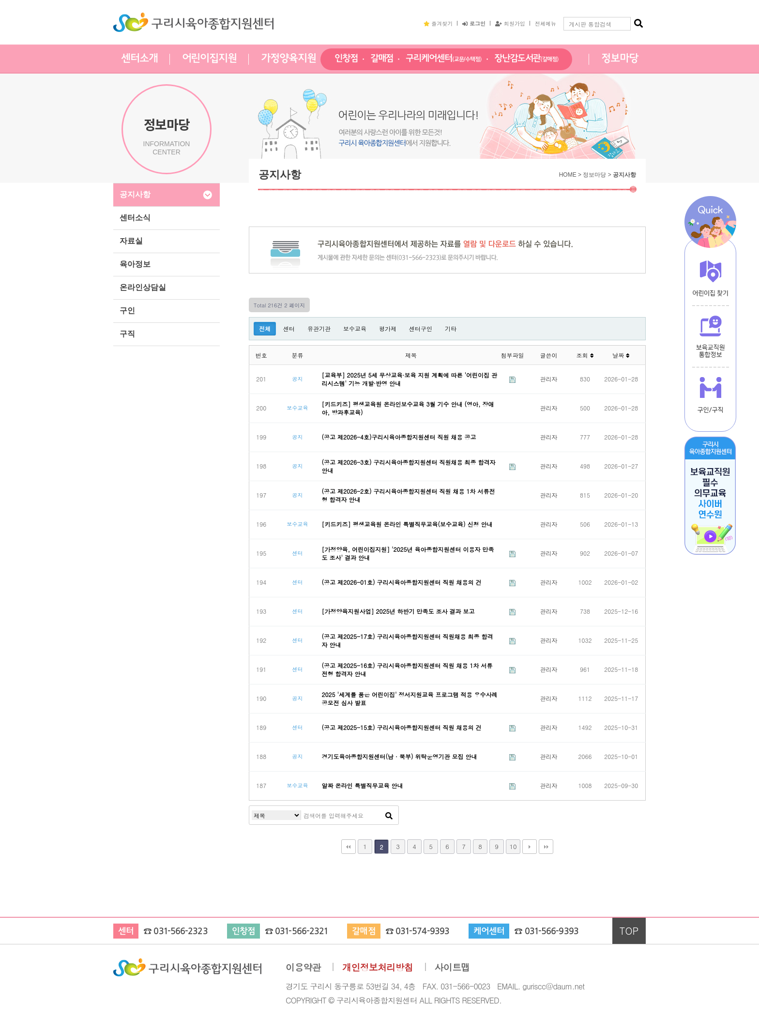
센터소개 (139, 58)
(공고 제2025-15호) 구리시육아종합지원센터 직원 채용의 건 (402, 727)
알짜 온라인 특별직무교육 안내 (362, 785)
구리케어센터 (444, 59)
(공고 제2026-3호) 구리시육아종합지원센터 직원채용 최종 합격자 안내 (409, 466)
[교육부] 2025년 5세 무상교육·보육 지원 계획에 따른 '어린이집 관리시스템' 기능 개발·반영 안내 (410, 379)
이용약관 (303, 967)
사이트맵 (452, 967)
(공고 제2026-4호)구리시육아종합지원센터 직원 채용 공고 (399, 437)
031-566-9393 (551, 931)
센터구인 (420, 328)
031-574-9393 (422, 931)
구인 (127, 310)
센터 (289, 328)
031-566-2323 (180, 931)
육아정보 (135, 264)
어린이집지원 (209, 58)
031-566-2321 (301, 931)
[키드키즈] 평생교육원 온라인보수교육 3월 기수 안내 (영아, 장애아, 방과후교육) (408, 408)
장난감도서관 (526, 59)
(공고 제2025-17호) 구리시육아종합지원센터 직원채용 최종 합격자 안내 (407, 640)
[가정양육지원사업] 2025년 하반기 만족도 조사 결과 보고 (398, 611)
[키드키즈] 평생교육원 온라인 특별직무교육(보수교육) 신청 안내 (407, 524)
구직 (127, 334)
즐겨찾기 (438, 23)
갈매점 (382, 59)
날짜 (621, 355)
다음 (529, 846)
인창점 (346, 59)
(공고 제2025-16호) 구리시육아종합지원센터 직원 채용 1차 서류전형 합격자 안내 (407, 669)
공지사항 (135, 194)
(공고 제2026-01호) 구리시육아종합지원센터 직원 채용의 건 (402, 582)
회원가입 (510, 23)
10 (512, 846)
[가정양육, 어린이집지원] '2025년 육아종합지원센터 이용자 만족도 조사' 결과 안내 (408, 553)
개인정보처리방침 (377, 967)
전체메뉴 (545, 23)
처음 (348, 846)
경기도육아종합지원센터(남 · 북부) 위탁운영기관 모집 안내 (399, 756)
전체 (265, 328)
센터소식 (135, 217)
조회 (584, 355)
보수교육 (354, 328)
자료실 (131, 241)
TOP (629, 931)
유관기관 (319, 328)
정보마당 (619, 58)
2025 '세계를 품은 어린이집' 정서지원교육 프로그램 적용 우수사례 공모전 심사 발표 (410, 698)
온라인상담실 (143, 287)
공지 (297, 378)
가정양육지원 (288, 58)
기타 (450, 328)
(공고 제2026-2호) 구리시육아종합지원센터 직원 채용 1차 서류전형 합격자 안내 (408, 495)
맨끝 (546, 846)
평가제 (387, 328)
